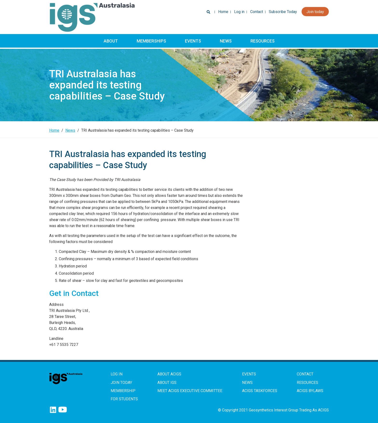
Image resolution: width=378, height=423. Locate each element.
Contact (256, 11)
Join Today (121, 382)
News (226, 40)
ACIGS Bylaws (310, 390)
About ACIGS (169, 374)
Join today (315, 11)
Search (207, 13)
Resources (262, 40)
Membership (123, 390)
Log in (239, 11)
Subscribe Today (283, 11)
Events (193, 40)
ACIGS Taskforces (259, 390)
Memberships (151, 40)
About (111, 40)
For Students (124, 399)
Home (223, 11)
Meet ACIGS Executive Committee (189, 390)
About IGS (166, 382)
